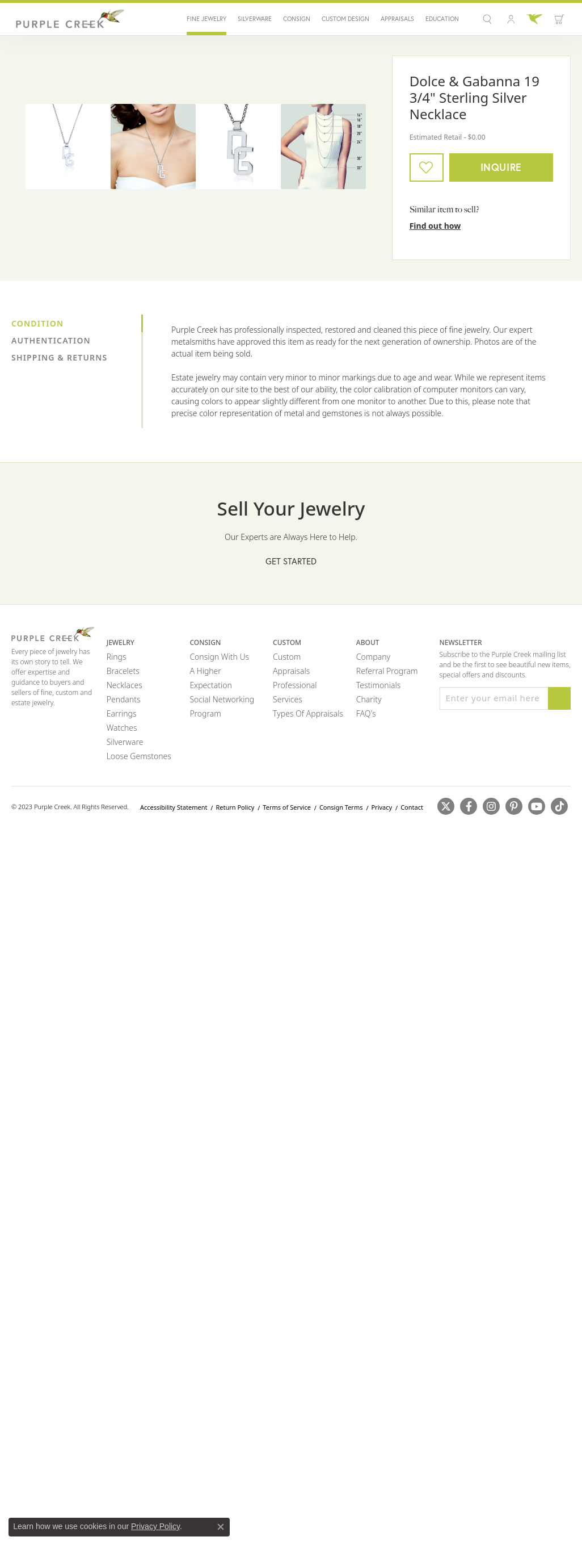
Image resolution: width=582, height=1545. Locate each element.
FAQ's (366, 713)
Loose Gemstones (139, 756)
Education (442, 19)
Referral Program (387, 670)
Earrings (122, 713)
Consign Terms (341, 807)
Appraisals (397, 19)
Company (373, 656)
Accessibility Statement (174, 807)
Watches (122, 727)
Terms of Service (287, 807)
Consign (296, 19)
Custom (287, 656)
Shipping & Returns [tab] (59, 357)
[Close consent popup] (220, 1526)
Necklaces (124, 685)
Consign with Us (219, 656)
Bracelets (123, 670)
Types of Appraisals (308, 713)
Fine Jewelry (206, 19)
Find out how (435, 225)
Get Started (291, 561)
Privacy (381, 807)
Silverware (255, 19)
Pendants (124, 699)
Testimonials (378, 685)
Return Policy (235, 807)
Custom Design (345, 19)
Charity (369, 699)
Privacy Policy (155, 1526)
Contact (411, 807)
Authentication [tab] (51, 340)
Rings (116, 656)
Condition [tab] (37, 323)
